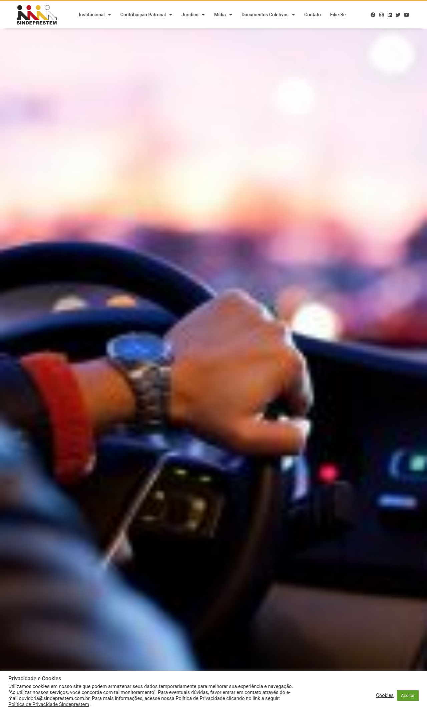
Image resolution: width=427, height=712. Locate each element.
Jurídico (193, 15)
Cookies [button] (385, 695)
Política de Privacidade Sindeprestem (48, 704)
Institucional (95, 15)
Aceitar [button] (408, 695)
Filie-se (338, 15)
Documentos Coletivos (268, 15)
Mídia (223, 15)
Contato (312, 15)
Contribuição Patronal (146, 15)
